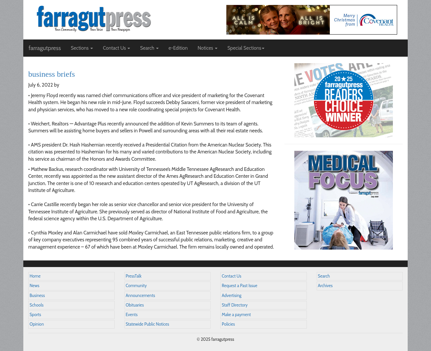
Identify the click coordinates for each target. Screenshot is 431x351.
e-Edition (178, 48)
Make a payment (236, 314)
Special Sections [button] (245, 48)
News (34, 285)
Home (35, 276)
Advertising (231, 295)
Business (37, 295)
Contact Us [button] (116, 48)
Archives (325, 285)
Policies (228, 324)
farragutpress (45, 48)
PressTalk (134, 276)
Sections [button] (82, 48)
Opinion (37, 324)
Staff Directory (235, 305)
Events (132, 314)
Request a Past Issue (239, 285)
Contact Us (231, 276)
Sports (35, 314)
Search (324, 276)
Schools (36, 305)
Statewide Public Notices (147, 324)
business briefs (51, 74)
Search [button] (149, 48)
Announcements (140, 295)
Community (136, 285)
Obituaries (135, 305)
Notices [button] (207, 48)
